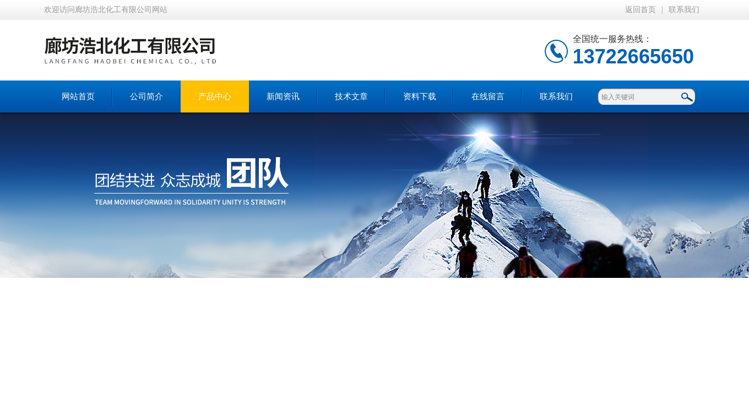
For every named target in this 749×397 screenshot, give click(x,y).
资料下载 (419, 96)
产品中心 (214, 96)
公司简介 (146, 96)
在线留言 (487, 96)
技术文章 (351, 96)
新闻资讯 (283, 96)
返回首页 (640, 10)
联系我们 (684, 10)
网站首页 (78, 96)
